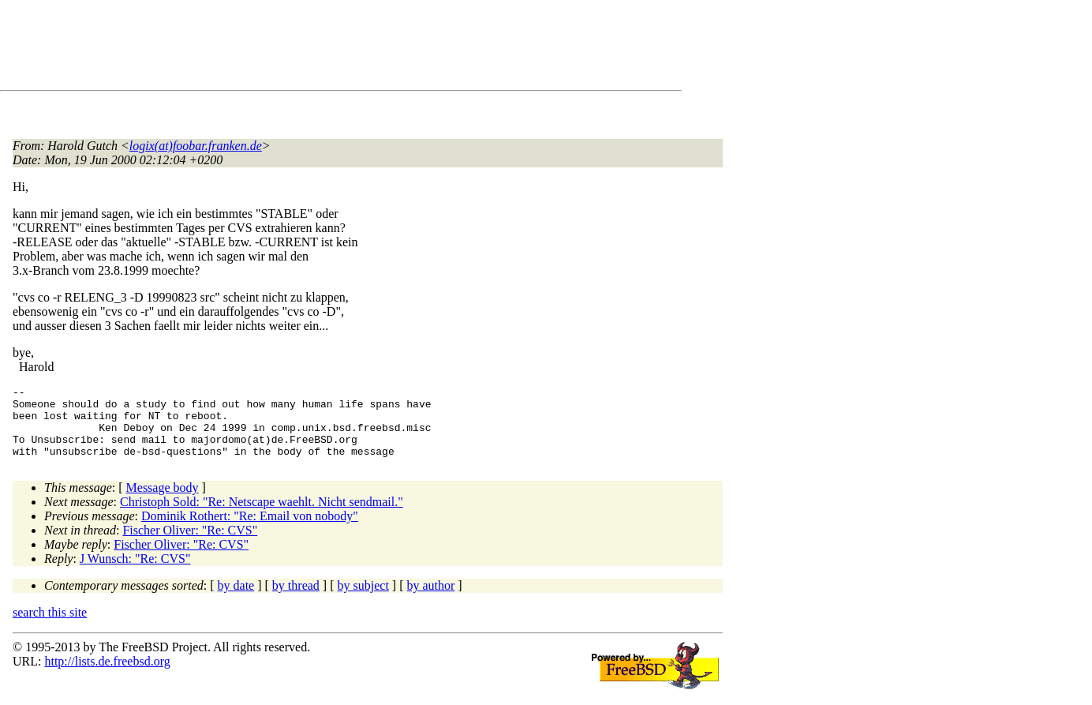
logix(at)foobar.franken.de (195, 145)
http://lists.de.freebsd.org (107, 675)
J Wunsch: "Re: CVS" (135, 572)
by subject (363, 599)
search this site (50, 626)
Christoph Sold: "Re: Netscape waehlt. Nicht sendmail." (261, 516)
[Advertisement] (300, 48)
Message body (162, 501)
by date (236, 599)
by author (430, 599)
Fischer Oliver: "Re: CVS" (189, 544)
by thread (296, 599)
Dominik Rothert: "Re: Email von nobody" (249, 530)
